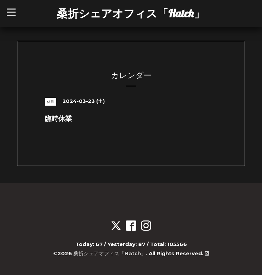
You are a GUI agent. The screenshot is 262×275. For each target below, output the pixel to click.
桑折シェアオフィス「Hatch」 (131, 13)
